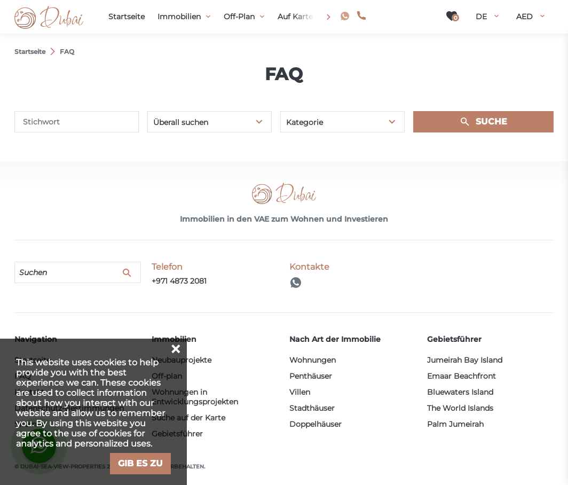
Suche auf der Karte (188, 418)
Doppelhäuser (315, 424)
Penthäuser (310, 376)
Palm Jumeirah (455, 424)
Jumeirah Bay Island (464, 360)
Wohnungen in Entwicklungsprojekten (195, 396)
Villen (299, 392)
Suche (491, 121)
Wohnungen (312, 360)
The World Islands (460, 408)
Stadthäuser (312, 408)
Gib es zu (140, 463)
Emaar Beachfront (461, 376)
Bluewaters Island (460, 392)
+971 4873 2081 (399, 16)
